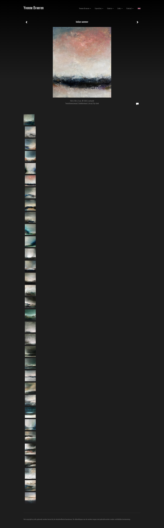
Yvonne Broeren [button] (85, 8)
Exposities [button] (99, 8)
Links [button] (119, 8)
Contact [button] (129, 8)
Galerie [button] (110, 8)
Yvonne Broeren (34, 7)
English (139, 8)
